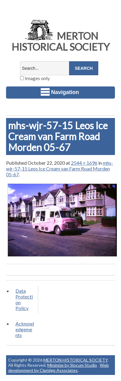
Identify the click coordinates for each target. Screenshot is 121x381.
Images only (35, 78)
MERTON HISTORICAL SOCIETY (61, 41)
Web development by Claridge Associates (58, 367)
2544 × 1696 (84, 163)
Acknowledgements (24, 329)
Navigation (60, 92)
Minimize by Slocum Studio (72, 365)
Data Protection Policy (24, 299)
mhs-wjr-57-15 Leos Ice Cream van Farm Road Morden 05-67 (59, 168)
